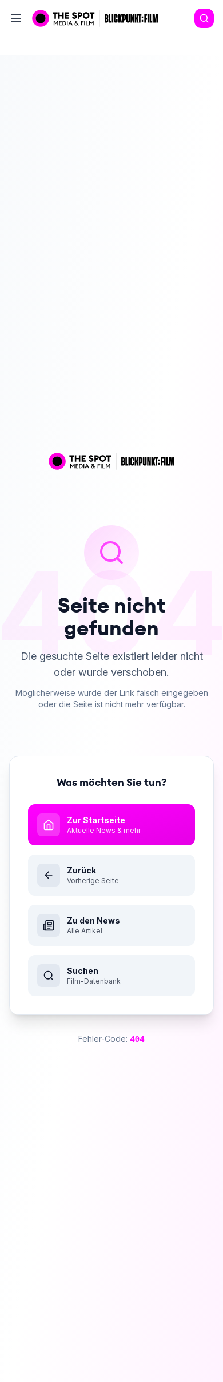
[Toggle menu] (16, 18)
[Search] (204, 18)
